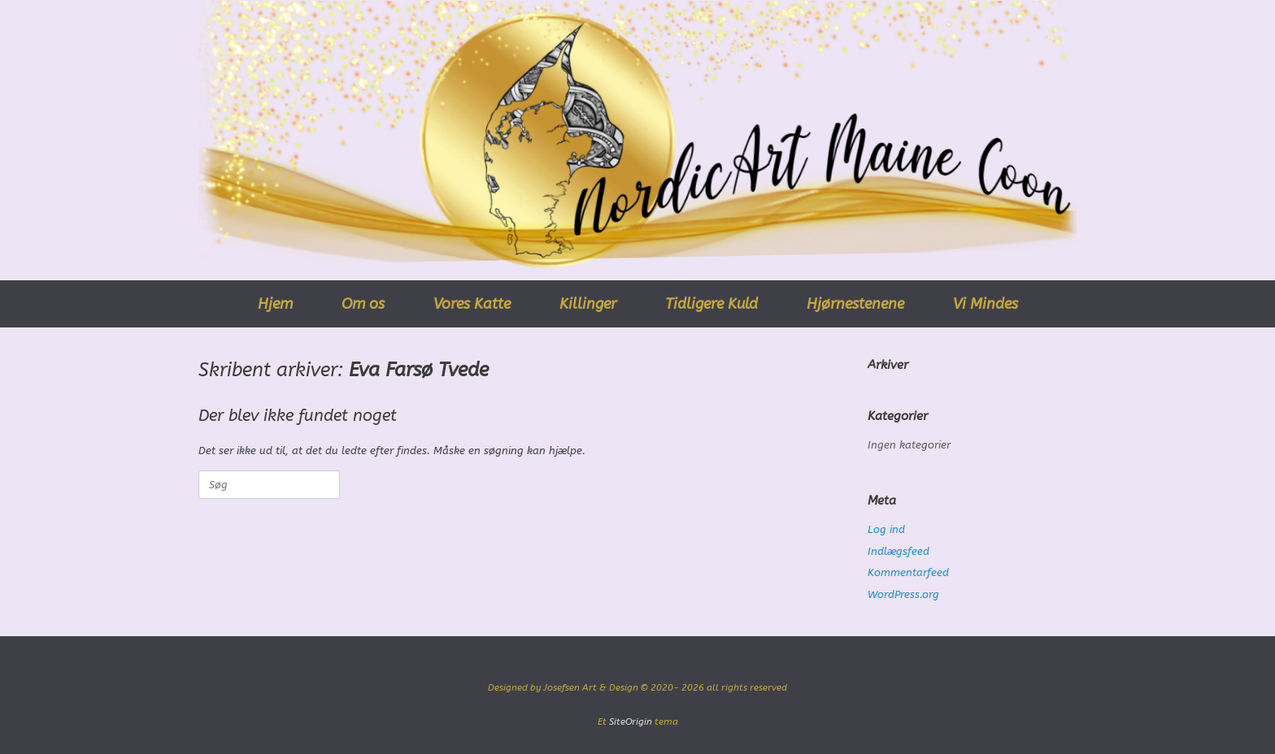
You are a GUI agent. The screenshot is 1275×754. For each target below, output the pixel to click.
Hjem (275, 304)
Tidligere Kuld (711, 304)
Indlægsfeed (898, 551)
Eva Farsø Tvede (419, 369)
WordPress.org (903, 594)
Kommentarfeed (908, 572)
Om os (363, 304)
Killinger (587, 304)
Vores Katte (472, 304)
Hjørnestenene (855, 304)
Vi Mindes (985, 304)
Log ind (886, 529)
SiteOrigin (630, 721)
